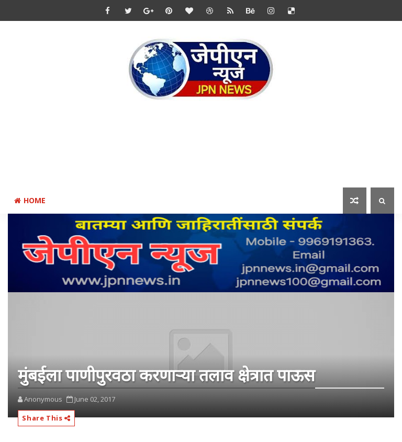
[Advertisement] (201, 146)
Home (30, 200)
